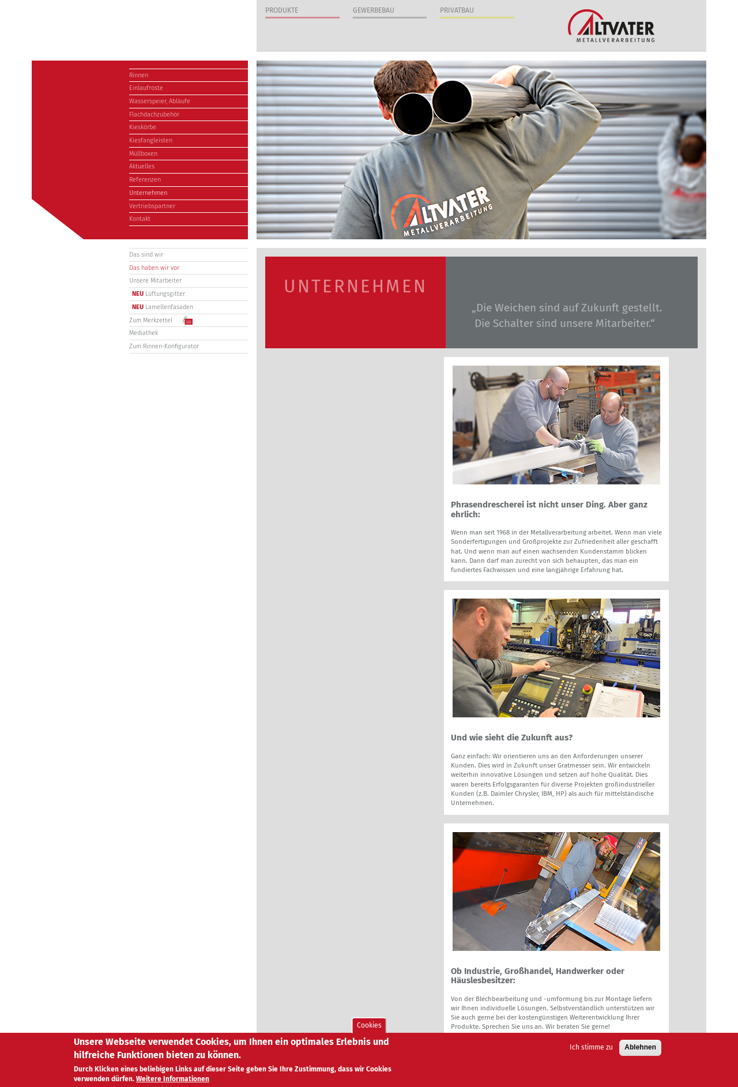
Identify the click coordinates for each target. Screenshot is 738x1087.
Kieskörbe (142, 127)
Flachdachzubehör (154, 114)
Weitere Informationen (172, 1080)
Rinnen (138, 75)
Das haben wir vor (154, 268)
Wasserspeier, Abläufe (159, 101)
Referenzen (145, 179)
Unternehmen (148, 193)
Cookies (369, 1026)
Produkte (281, 10)
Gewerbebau (373, 10)
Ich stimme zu (591, 1048)
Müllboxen (143, 153)
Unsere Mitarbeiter (155, 280)
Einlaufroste (146, 88)
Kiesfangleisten (150, 140)
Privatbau (457, 10)
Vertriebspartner (152, 206)
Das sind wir (146, 254)
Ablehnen (640, 1048)
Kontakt (139, 219)
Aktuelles (142, 166)
